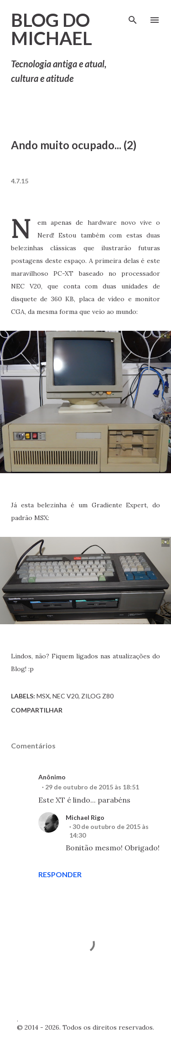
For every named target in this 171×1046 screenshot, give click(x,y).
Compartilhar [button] (36, 710)
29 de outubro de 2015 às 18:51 (92, 787)
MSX (43, 696)
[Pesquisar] (132, 16)
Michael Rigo (85, 817)
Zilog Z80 (97, 696)
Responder (60, 874)
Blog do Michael (51, 29)
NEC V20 (65, 696)
